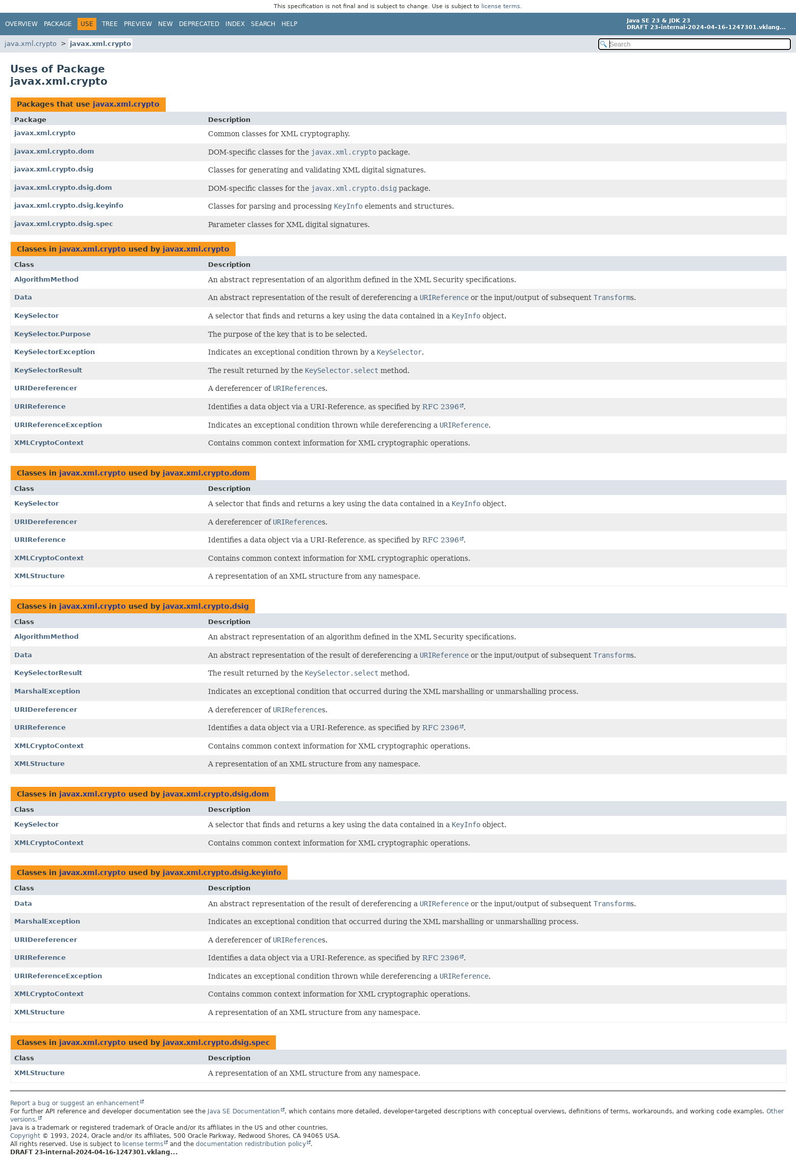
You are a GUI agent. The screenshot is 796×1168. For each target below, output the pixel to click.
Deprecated (199, 24)
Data (23, 297)
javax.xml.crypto (100, 43)
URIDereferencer (45, 388)
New (165, 24)
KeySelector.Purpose (52, 334)
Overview (21, 24)
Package (58, 24)
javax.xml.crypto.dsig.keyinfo (68, 205)
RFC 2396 (440, 407)
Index (235, 24)
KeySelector (36, 315)
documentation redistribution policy (251, 1144)
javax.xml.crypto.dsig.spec (63, 224)
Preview (138, 24)
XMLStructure (39, 576)
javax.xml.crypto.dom (54, 151)
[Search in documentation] (694, 44)
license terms (500, 6)
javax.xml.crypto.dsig (53, 169)
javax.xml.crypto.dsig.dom (63, 187)
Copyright (25, 1135)
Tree (110, 24)
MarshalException (47, 691)
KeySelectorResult (48, 370)
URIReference (40, 406)
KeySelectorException (54, 352)
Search (263, 24)
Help (289, 24)
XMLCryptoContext (49, 442)
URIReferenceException (58, 425)
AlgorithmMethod (46, 279)
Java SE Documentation (244, 1111)
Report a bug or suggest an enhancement (74, 1103)
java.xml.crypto (31, 43)
